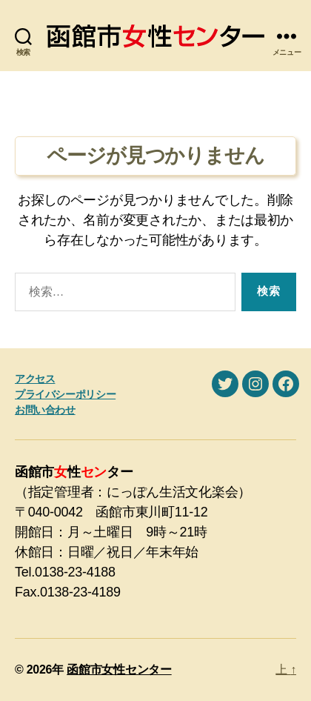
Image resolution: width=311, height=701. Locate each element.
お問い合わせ (45, 410)
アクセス (35, 379)
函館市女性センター (119, 669)
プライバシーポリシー (65, 394)
